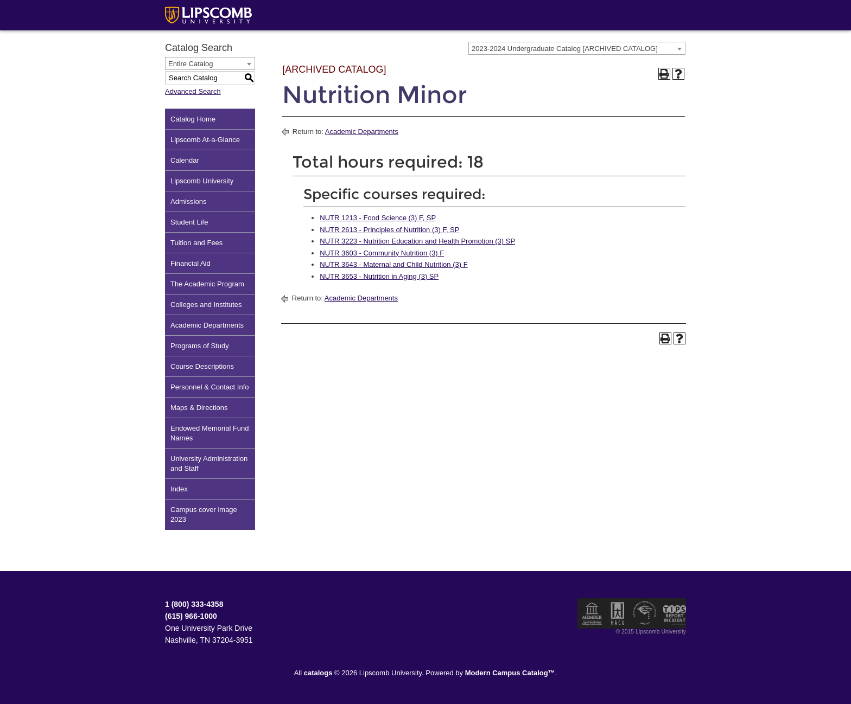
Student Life (189, 222)
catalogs (318, 673)
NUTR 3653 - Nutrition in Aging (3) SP (379, 276)
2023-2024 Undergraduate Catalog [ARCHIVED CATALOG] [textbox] (565, 48)
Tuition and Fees (196, 243)
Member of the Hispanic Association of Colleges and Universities (617, 613)
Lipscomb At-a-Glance (205, 140)
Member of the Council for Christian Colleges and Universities (592, 613)
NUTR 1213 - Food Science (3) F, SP (378, 218)
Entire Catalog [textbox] (190, 64)
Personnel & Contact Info (209, 387)
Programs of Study (199, 346)
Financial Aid (190, 263)
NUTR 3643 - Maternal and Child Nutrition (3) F (393, 264)
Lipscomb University (201, 181)
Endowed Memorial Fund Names (209, 433)
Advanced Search (193, 91)
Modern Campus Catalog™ (510, 673)
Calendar (184, 160)
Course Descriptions (202, 366)
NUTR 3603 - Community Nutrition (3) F (382, 253)
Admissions (188, 201)
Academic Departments (207, 325)
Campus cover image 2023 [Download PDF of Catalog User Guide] (203, 514)
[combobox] (576, 48)
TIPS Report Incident (674, 613)
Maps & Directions (198, 408)
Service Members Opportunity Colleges (645, 613)
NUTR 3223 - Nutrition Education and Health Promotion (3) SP (417, 241)
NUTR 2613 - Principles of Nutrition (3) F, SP (389, 230)
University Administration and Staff (208, 463)
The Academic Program (207, 284)
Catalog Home (192, 119)
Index (179, 489)
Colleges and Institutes (206, 304)
